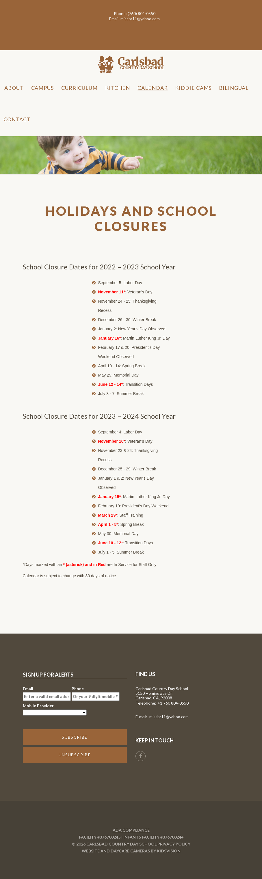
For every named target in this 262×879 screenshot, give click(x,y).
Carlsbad (141, 61)
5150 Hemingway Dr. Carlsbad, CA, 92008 (153, 695)
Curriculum (79, 88)
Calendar (152, 88)
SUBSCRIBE (75, 737)
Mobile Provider (55, 709)
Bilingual (233, 88)
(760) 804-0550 (141, 13)
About (14, 88)
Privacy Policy (173, 843)
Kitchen (117, 88)
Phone (96, 693)
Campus (42, 88)
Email (47, 693)
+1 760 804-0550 (173, 703)
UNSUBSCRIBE (75, 754)
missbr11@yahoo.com (140, 18)
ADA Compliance (131, 830)
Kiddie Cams (193, 88)
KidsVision (169, 850)
